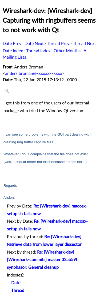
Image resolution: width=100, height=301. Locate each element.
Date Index (13, 51)
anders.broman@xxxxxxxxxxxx (33, 73)
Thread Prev (58, 44)
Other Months (67, 51)
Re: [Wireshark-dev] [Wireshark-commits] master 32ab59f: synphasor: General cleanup (42, 260)
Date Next (34, 44)
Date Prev (12, 44)
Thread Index (38, 51)
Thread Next (84, 44)
